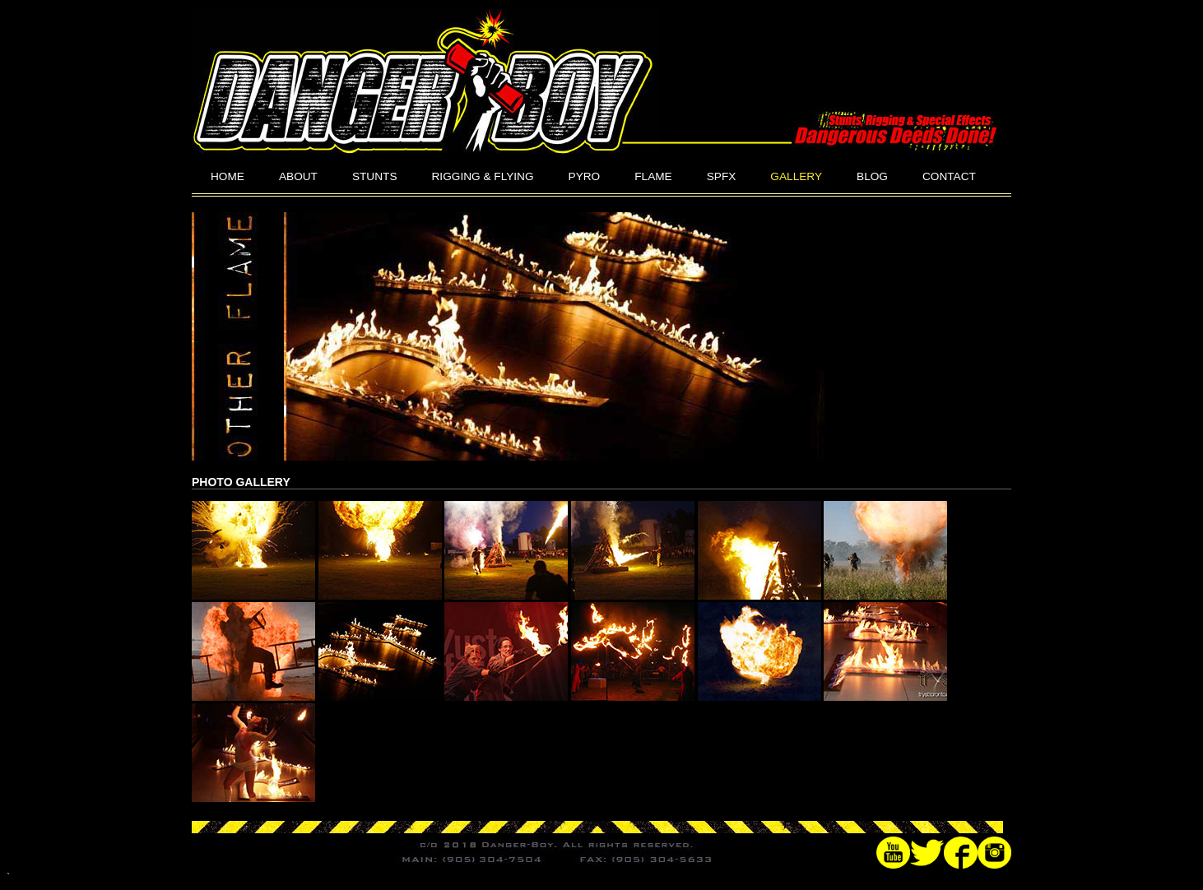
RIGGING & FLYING (483, 176)
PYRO (585, 176)
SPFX (721, 176)
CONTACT (949, 176)
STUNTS (374, 176)
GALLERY (796, 176)
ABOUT (298, 176)
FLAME (652, 176)
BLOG (872, 176)
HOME (227, 176)
